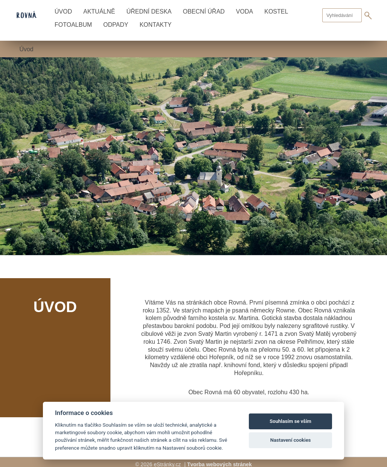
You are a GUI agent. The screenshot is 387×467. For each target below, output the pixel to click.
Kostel (276, 11)
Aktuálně (99, 11)
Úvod (63, 11)
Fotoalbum (73, 24)
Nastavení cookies (290, 440)
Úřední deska (149, 11)
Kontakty (156, 24)
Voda (244, 11)
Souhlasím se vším (290, 421)
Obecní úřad (204, 11)
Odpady (115, 24)
